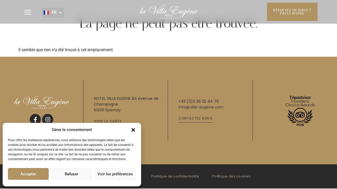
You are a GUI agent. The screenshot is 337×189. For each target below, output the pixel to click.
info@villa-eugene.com (201, 107)
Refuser (71, 174)
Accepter (28, 174)
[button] (133, 129)
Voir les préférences (115, 174)
